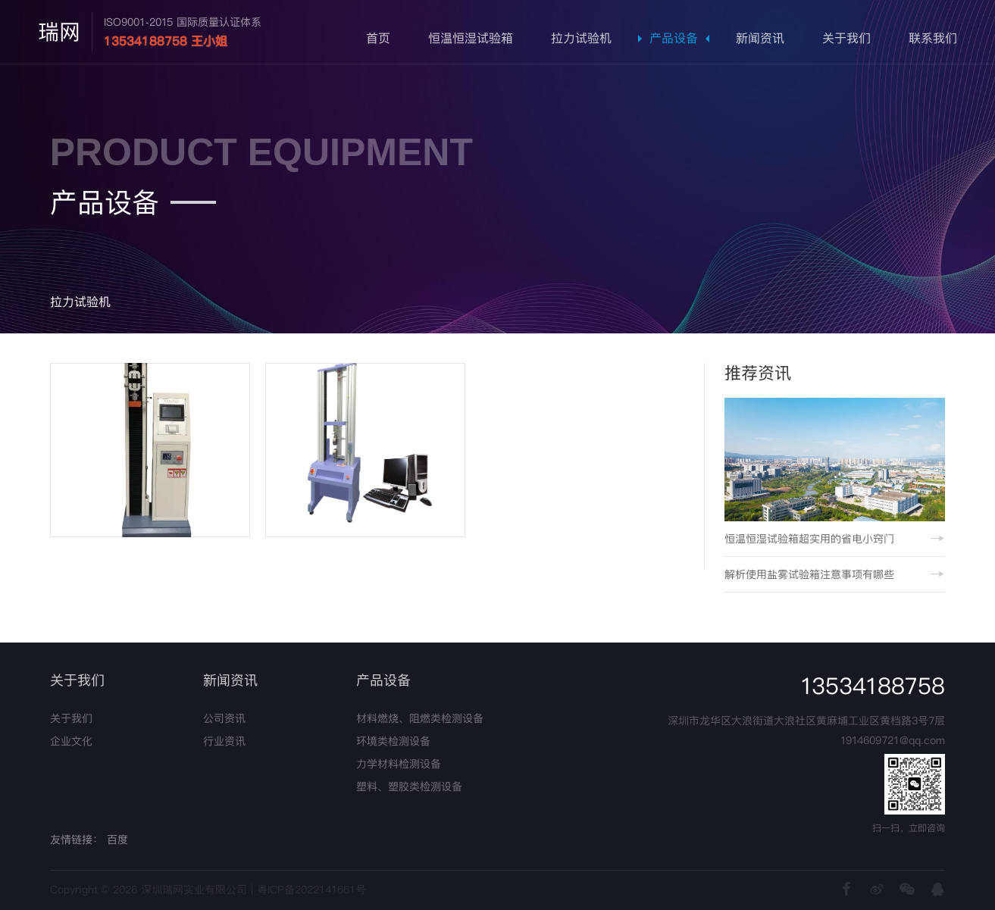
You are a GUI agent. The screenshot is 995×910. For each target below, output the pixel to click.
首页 (378, 38)
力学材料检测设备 (398, 764)
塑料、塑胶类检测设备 (409, 786)
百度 (117, 839)
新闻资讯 (760, 38)
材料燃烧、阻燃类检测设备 (419, 718)
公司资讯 (224, 718)
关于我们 (846, 38)
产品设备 (673, 38)
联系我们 (933, 38)
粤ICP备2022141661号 (311, 889)
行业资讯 (224, 741)
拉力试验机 (581, 38)
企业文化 (71, 741)
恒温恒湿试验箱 (470, 38)
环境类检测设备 (393, 741)
